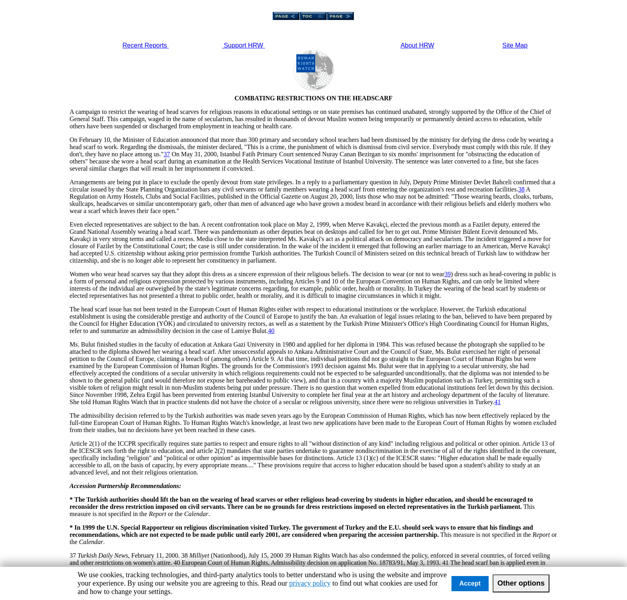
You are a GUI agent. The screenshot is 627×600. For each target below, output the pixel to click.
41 (497, 402)
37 (167, 154)
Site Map (514, 45)
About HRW (417, 45)
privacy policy (309, 583)
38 (521, 189)
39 (447, 274)
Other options (521, 583)
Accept (470, 583)
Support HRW (243, 45)
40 (271, 330)
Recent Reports (145, 45)
